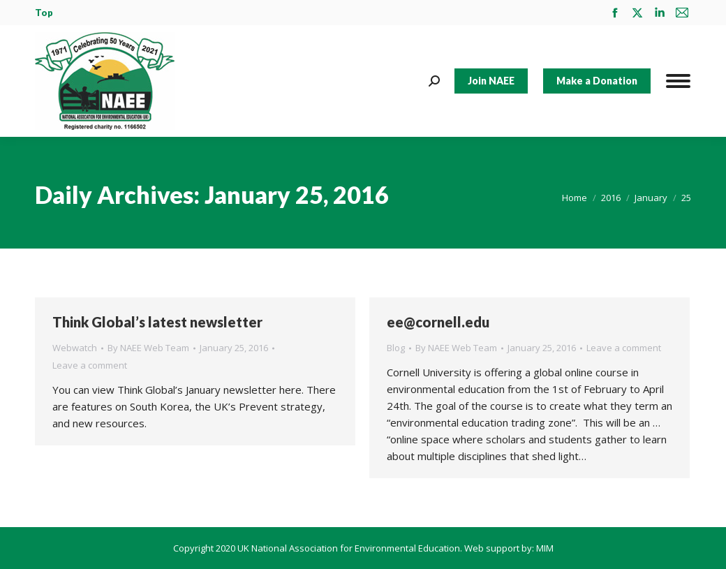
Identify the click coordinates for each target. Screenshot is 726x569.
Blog (396, 347)
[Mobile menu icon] (678, 81)
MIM (545, 548)
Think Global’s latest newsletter (157, 321)
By (148, 347)
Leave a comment (89, 365)
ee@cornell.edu (438, 321)
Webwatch (74, 347)
